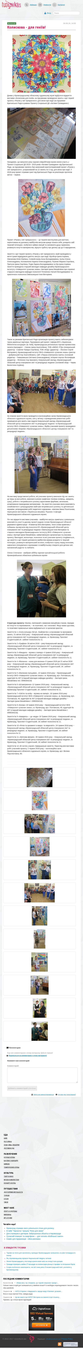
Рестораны (8, 1141)
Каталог (61, 5)
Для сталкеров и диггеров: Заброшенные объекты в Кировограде (33, 1234)
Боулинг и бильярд (11, 1161)
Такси (6, 1202)
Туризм (6, 1195)
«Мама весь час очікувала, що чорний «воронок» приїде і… (37, 1283)
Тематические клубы (11, 1167)
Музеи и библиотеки (11, 1180)
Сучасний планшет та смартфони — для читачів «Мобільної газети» (34, 1236)
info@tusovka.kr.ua (53, 1339)
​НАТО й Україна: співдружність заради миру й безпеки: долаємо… (38, 1291)
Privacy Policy (67, 1339)
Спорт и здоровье (10, 1211)
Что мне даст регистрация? (67, 1094)
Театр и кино (8, 1176)
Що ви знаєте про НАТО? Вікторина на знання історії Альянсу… (38, 1297)
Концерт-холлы (10, 1183)
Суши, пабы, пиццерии (11, 1145)
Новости (47, 5)
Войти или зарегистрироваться (44, 1094)
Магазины (7, 1215)
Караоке (7, 1164)
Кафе (5, 1138)
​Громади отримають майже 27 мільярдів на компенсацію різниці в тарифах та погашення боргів (40, 1264)
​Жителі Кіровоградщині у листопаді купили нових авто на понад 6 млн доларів (34, 1261)
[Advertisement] (41, 1115)
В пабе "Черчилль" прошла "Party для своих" (25, 1231)
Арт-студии (8, 1218)
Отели (6, 1199)
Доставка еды (9, 1148)
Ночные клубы (9, 1157)
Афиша (33, 5)
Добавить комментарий (22, 1088)
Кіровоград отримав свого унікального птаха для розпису (30, 1228)
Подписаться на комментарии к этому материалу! (28, 1056)
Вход (49, 13)
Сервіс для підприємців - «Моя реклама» (23, 1239)
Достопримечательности (13, 1192)
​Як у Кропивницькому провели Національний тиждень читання (28, 1258)
